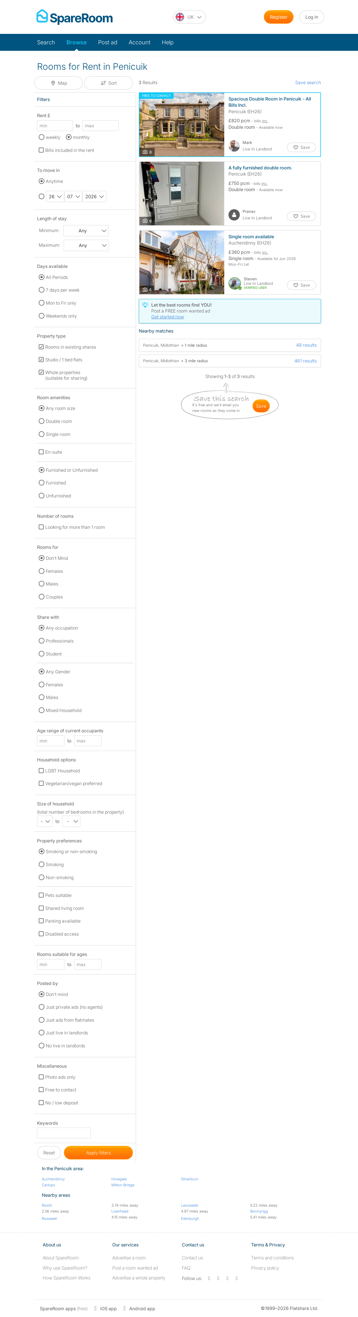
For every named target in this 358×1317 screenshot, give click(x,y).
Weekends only (61, 316)
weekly (53, 137)
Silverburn (190, 1179)
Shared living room (64, 908)
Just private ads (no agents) (74, 1007)
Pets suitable (58, 895)
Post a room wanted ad (135, 1268)
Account (139, 42)
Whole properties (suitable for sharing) (66, 375)
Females (54, 571)
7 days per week (62, 290)
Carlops (48, 1185)
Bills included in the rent (69, 150)
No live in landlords (65, 1046)
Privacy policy (265, 1268)
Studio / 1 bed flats (63, 359)
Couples (54, 597)
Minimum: (49, 230)
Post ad (107, 42)
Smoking (55, 864)
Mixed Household (63, 710)
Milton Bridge (122, 1185)
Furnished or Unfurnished (72, 470)
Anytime (54, 181)
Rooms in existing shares (70, 347)
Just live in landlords (67, 1033)
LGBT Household (62, 771)
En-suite (53, 452)
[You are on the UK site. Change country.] (189, 17)
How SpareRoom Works (66, 1278)
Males (52, 584)
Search (46, 42)
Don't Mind (57, 558)
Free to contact (60, 1090)
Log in (311, 17)
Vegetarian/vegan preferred (73, 783)
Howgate (119, 1179)
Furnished (56, 483)
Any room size (60, 408)
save (261, 406)
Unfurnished (58, 496)
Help (168, 42)
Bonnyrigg (259, 1211)
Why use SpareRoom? (65, 1268)
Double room (59, 421)
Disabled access (62, 934)
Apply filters (98, 1153)
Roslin (47, 1205)
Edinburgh (190, 1218)
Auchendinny (53, 1179)
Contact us (192, 1258)
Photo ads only (60, 1077)
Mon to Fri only (61, 303)
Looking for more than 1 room (75, 527)
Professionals (60, 641)
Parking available (63, 921)
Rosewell (49, 1218)
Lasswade (189, 1205)
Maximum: (49, 245)
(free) (64, 1308)
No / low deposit (61, 1103)
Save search (308, 82)
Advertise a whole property (138, 1278)
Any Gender (58, 671)
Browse (76, 42)
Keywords (47, 1124)
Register (278, 17)
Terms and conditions (272, 1258)
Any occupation (62, 628)
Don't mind (57, 994)
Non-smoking (60, 877)
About (61, 1258)
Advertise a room (129, 1258)
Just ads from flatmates (70, 1020)
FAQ (186, 1268)
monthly (81, 137)
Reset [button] (49, 1153)
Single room (58, 434)
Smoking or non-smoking (71, 851)
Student (54, 654)
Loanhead (119, 1211)
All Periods (57, 277)
